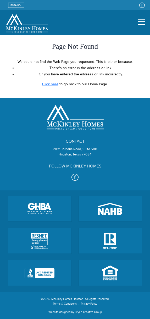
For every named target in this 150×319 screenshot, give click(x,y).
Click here (50, 84)
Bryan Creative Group (88, 312)
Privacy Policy (89, 303)
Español (16, 5)
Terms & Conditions (65, 303)
